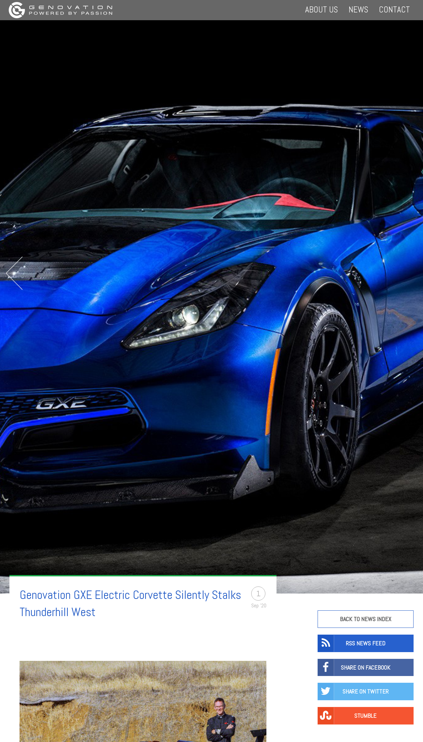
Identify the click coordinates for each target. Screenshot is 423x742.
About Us (321, 9)
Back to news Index (365, 619)
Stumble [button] (347, 715)
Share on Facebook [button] (354, 667)
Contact (394, 9)
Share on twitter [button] (353, 691)
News (358, 9)
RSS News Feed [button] (351, 643)
